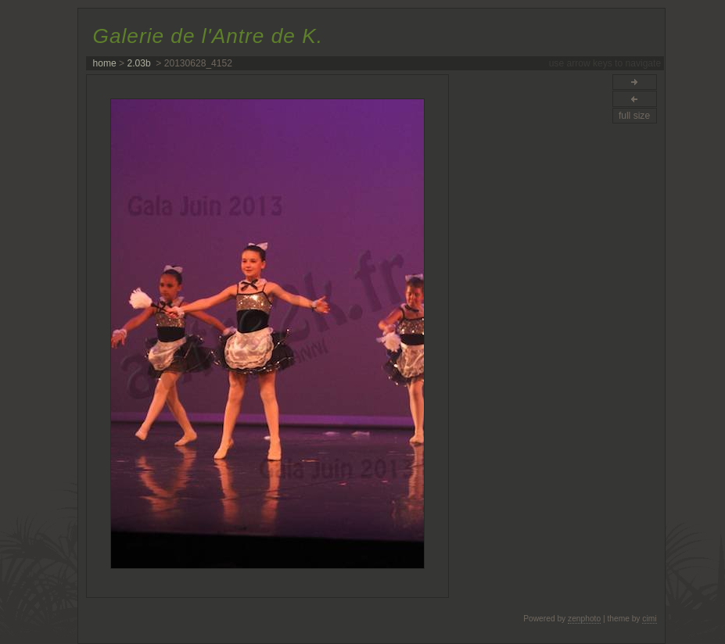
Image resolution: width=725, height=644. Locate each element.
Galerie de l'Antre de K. (208, 36)
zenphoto (584, 618)
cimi (649, 618)
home (105, 63)
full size (634, 115)
